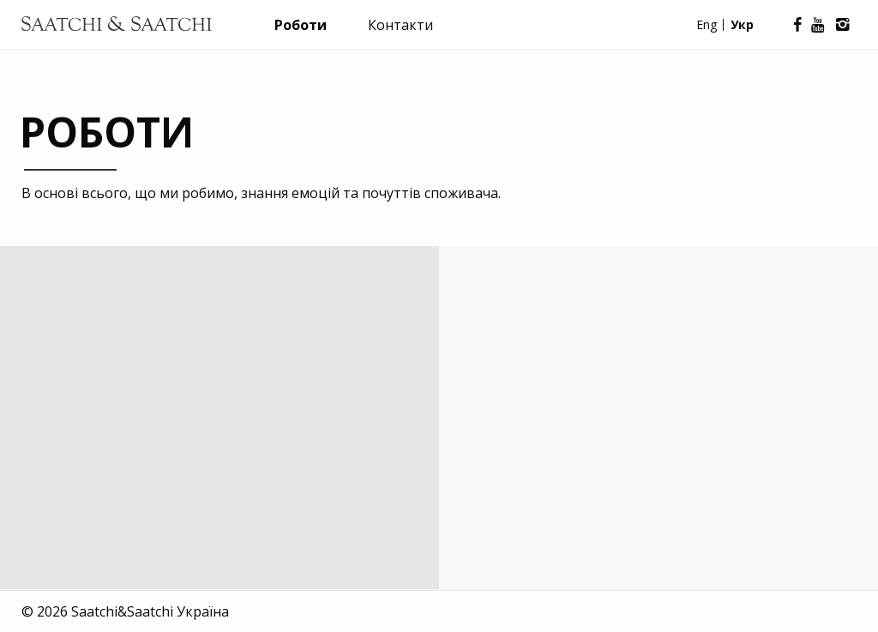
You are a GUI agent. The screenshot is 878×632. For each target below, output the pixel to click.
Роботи (300, 24)
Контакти (400, 24)
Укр (742, 24)
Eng (706, 24)
